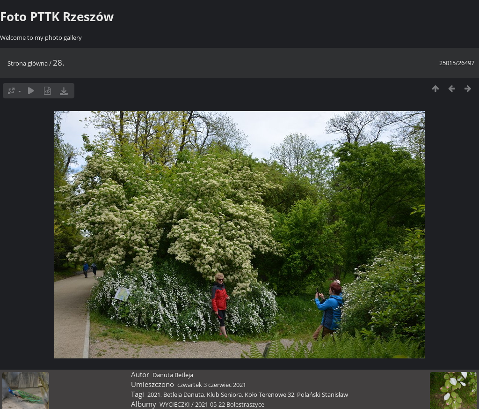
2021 (153, 394)
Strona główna (27, 63)
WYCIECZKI (175, 404)
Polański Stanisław (322, 394)
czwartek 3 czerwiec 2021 (211, 384)
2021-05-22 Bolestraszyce (229, 404)
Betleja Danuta (183, 394)
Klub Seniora (224, 394)
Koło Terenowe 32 (269, 394)
